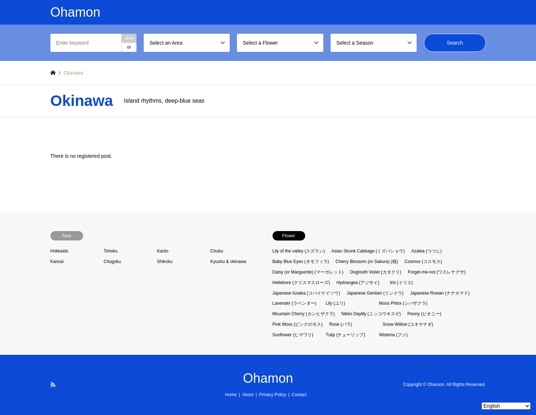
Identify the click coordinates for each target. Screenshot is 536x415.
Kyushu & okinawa (228, 261)
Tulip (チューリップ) (345, 334)
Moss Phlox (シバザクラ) (403, 303)
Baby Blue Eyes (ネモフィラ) (301, 261)
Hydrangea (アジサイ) (357, 282)
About (247, 394)
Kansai (57, 261)
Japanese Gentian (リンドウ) (375, 293)
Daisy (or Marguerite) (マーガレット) (308, 272)
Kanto (162, 251)
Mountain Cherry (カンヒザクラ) (304, 313)
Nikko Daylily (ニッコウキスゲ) (371, 313)
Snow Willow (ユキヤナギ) (407, 324)
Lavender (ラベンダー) (294, 303)
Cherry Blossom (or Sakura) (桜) (367, 261)
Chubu (216, 251)
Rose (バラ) (340, 324)
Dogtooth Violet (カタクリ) (375, 272)
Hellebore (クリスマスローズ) (301, 282)
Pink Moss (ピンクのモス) (298, 324)
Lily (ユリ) (335, 303)
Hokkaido (59, 251)
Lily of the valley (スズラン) (299, 251)
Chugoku (112, 261)
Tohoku (111, 251)
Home (231, 394)
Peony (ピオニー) (424, 313)
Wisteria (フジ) (393, 334)
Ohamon (268, 378)
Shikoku (165, 261)
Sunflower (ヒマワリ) (293, 334)
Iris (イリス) (401, 282)
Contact (299, 394)
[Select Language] (506, 406)
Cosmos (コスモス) (423, 261)
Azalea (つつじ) (426, 251)
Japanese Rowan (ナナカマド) (440, 293)
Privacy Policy (272, 394)
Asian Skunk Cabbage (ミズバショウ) (368, 251)
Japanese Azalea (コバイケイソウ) (306, 293)
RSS (53, 384)
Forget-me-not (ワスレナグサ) (437, 272)
